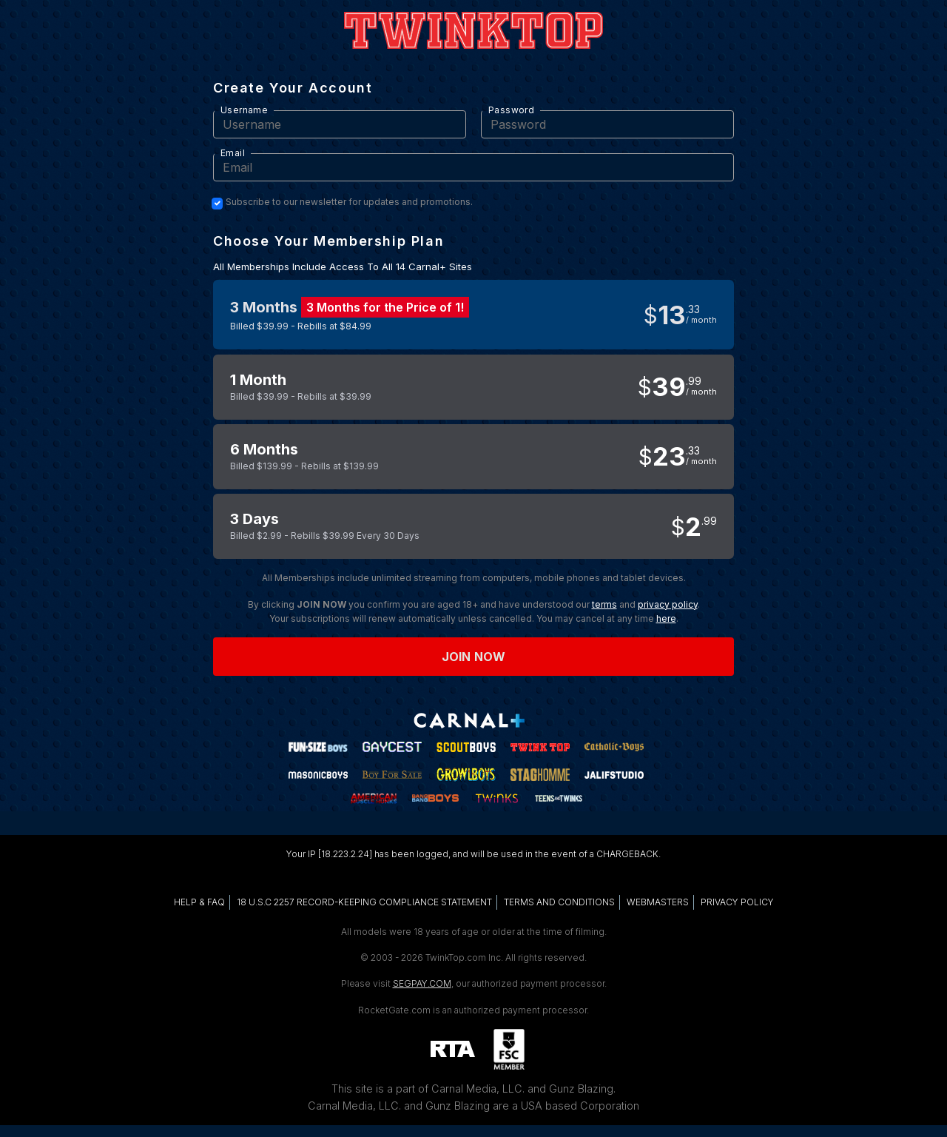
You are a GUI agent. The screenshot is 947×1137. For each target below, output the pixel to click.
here (666, 618)
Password (511, 109)
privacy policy (668, 604)
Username (244, 109)
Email (232, 152)
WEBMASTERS (658, 902)
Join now (473, 656)
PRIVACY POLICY (737, 902)
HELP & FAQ (199, 902)
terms (604, 604)
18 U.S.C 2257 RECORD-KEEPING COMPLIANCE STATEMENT (364, 902)
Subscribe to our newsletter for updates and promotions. (349, 202)
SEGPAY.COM (422, 983)
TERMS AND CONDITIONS (559, 902)
